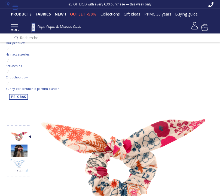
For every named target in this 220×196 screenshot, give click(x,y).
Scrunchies (14, 66)
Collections (110, 14)
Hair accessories (17, 54)
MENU (14, 28)
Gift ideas (132, 14)
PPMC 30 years (157, 14)
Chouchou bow (17, 77)
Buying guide (186, 14)
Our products (15, 43)
